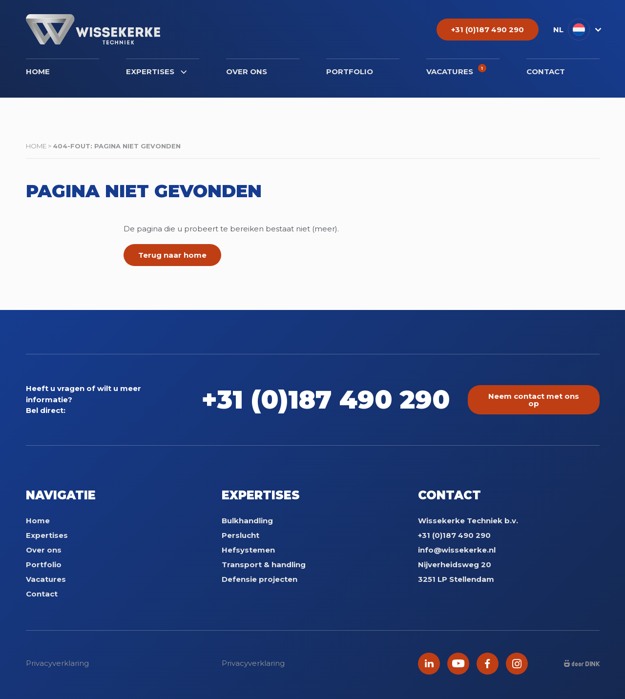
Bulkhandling (247, 520)
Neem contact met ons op (533, 399)
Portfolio (349, 71)
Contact (545, 71)
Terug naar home (172, 255)
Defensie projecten (259, 579)
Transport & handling (264, 564)
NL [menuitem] (558, 29)
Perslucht (240, 535)
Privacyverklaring (57, 663)
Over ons (246, 71)
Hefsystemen (248, 550)
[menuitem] (576, 29)
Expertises (156, 71)
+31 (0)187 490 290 (326, 399)
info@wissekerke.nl (457, 550)
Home (38, 71)
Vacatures (456, 70)
